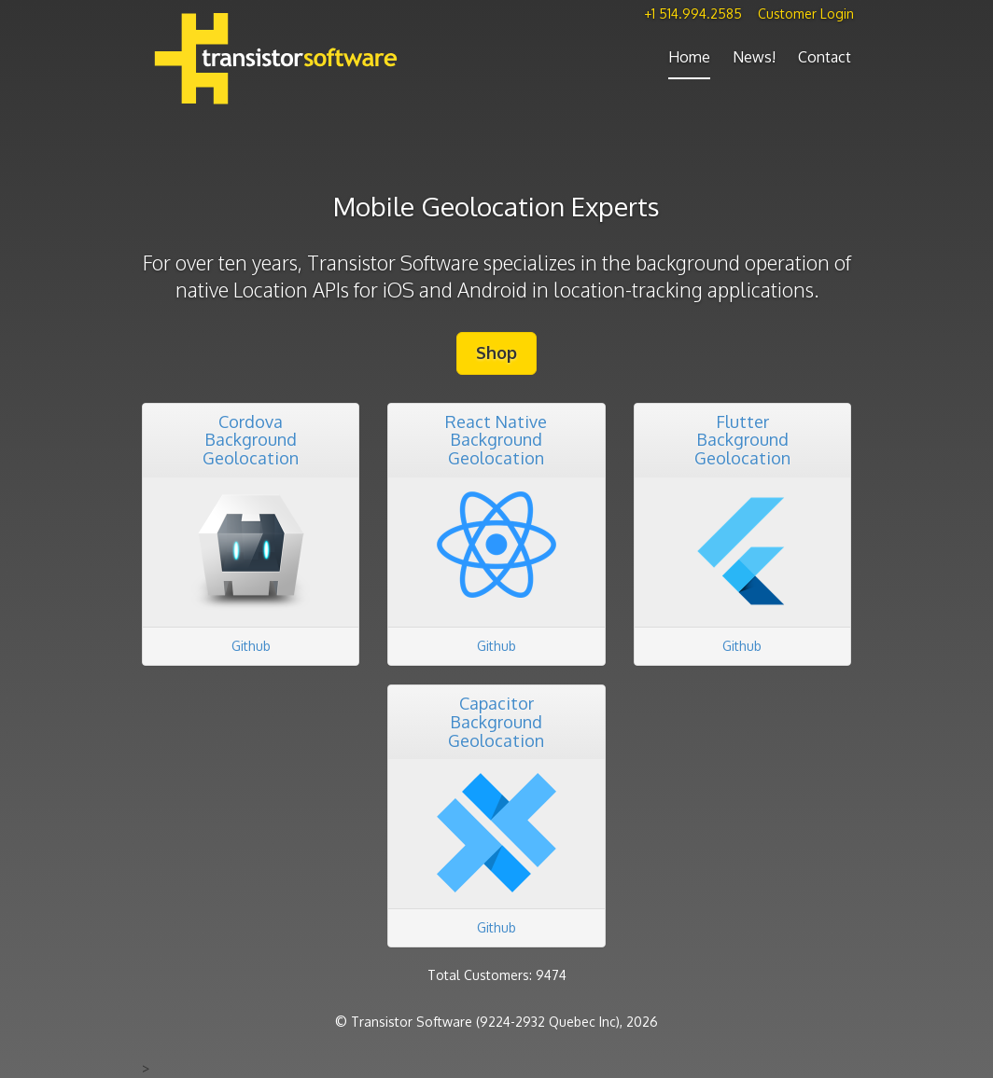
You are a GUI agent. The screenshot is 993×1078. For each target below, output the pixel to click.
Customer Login (806, 13)
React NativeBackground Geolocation (496, 440)
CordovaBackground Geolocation (251, 440)
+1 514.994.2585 (693, 13)
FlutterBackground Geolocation (742, 440)
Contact (824, 57)
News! (754, 57)
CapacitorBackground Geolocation (496, 722)
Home (689, 57)
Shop (496, 352)
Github (251, 646)
